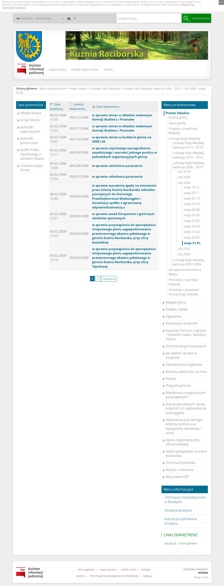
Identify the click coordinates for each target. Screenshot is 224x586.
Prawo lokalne (78, 88)
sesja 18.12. (192, 187)
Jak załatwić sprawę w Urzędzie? (181, 355)
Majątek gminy (176, 302)
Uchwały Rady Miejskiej (104, 88)
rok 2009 (184, 177)
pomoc (108, 69)
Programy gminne (178, 385)
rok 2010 (184, 171)
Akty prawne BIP (177, 476)
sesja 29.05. (192, 221)
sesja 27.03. (192, 232)
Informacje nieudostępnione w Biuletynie (185, 499)
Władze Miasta (30, 113)
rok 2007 (184, 249)
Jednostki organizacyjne (30, 129)
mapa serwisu (57, 69)
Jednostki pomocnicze (29, 140)
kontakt (76, 69)
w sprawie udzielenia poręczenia (117, 166)
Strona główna (26, 88)
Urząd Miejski (30, 120)
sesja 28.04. (192, 226)
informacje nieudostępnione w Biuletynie (114, 576)
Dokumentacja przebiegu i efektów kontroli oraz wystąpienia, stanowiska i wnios (185, 426)
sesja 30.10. (192, 198)
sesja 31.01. (192, 243)
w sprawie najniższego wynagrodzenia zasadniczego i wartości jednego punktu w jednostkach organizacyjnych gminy (124, 152)
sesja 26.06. (192, 215)
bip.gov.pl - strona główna (181, 543)
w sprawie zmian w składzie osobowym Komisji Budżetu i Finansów (122, 117)
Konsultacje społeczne (182, 323)
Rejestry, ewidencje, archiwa (186, 371)
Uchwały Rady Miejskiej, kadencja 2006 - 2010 (152, 88)
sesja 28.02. (192, 237)
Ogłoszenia (173, 316)
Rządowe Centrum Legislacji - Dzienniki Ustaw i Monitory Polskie (186, 334)
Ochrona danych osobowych (186, 346)
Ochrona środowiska (180, 462)
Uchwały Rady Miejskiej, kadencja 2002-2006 (188, 262)
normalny (27, 18)
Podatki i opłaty (177, 309)
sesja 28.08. (192, 209)
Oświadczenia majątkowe (184, 364)
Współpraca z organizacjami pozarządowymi (186, 394)
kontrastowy (43, 18)
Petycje (171, 378)
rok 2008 (190, 88)
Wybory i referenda (179, 469)
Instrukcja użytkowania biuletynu (181, 521)
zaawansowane (201, 18)
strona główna (86, 569)
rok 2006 (184, 254)
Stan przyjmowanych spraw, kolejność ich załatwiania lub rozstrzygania (186, 408)
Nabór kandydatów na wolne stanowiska (186, 453)
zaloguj (147, 576)
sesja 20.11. (192, 193)
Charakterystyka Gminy (31, 167)
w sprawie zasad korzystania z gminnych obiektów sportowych (123, 216)
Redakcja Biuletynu (178, 510)
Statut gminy (177, 123)
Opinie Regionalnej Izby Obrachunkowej (183, 442)
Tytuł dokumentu (105, 107)
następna (109, 279)
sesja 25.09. (192, 204)
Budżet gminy (178, 117)
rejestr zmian (90, 69)
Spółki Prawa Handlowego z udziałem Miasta (32, 154)
